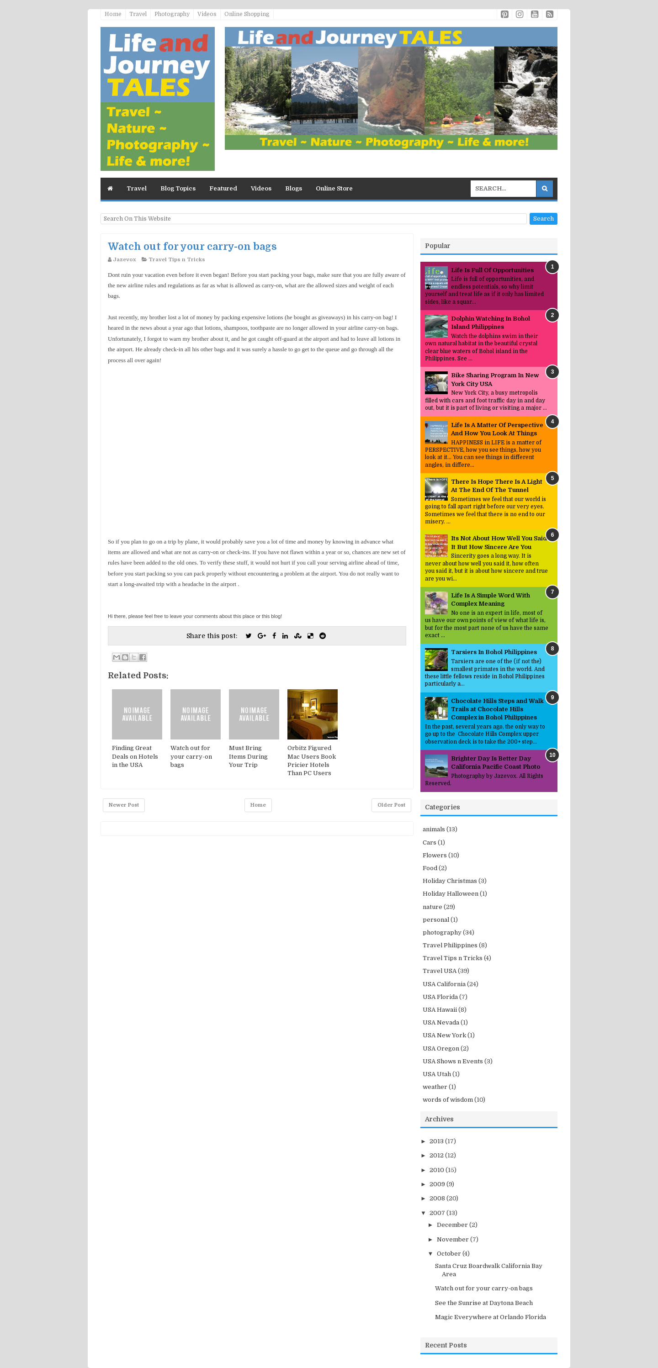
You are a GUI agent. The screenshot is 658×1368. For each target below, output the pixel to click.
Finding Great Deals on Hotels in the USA (135, 756)
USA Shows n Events (453, 1061)
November (453, 1239)
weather (435, 1086)
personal (436, 919)
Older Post (391, 805)
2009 (438, 1184)
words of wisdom (448, 1099)
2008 (438, 1198)
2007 (438, 1213)
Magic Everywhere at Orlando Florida (490, 1317)
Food (430, 868)
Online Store (334, 188)
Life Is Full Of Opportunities (492, 270)
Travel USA (439, 970)
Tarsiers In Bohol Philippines (494, 652)
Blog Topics (178, 188)
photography (442, 932)
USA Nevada (441, 1022)
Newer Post (124, 805)
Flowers (435, 855)
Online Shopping (247, 14)
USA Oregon (441, 1048)
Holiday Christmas (450, 880)
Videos (207, 14)
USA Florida (440, 996)
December (453, 1224)
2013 (437, 1141)
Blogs (293, 188)
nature (432, 906)
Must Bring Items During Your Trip (248, 756)
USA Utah (437, 1074)
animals (434, 829)
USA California (444, 984)
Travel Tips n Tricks (177, 260)
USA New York (444, 1035)
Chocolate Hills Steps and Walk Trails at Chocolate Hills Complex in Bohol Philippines (497, 709)
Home (113, 14)
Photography (172, 14)
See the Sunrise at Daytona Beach (484, 1302)
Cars (429, 842)
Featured (223, 188)
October (449, 1253)
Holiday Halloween (450, 893)
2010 (438, 1170)
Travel (138, 14)
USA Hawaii (440, 1009)
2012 (437, 1155)
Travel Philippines (450, 945)
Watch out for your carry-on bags (192, 246)
